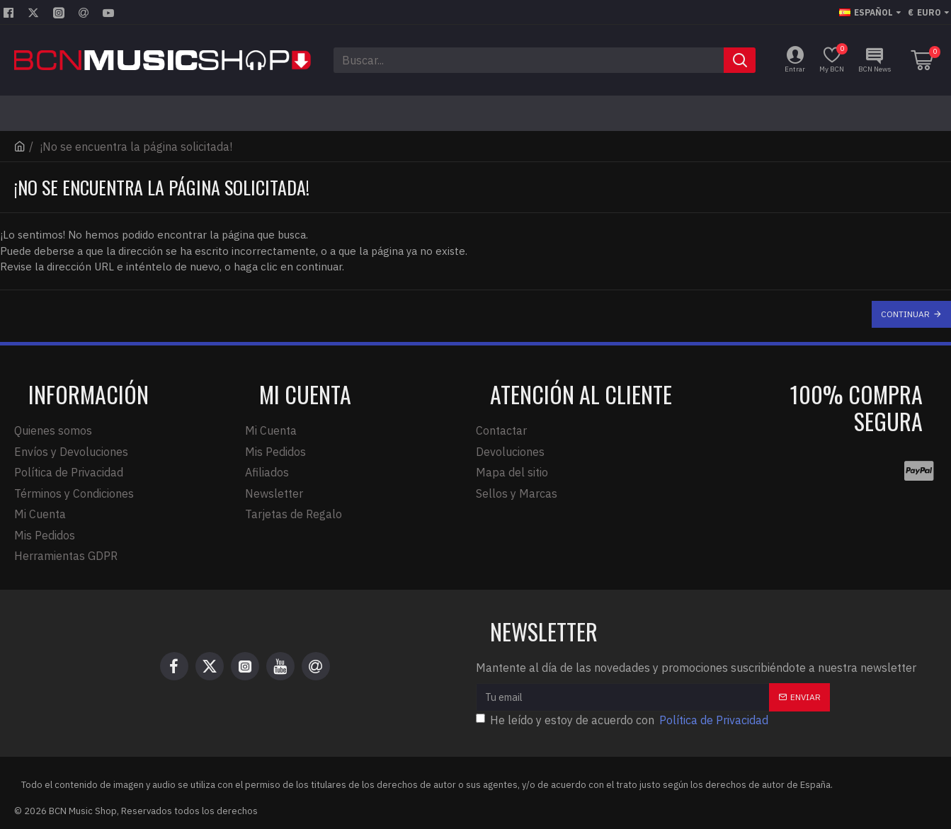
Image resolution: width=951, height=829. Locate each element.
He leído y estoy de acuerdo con (623, 717)
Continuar (905, 314)
